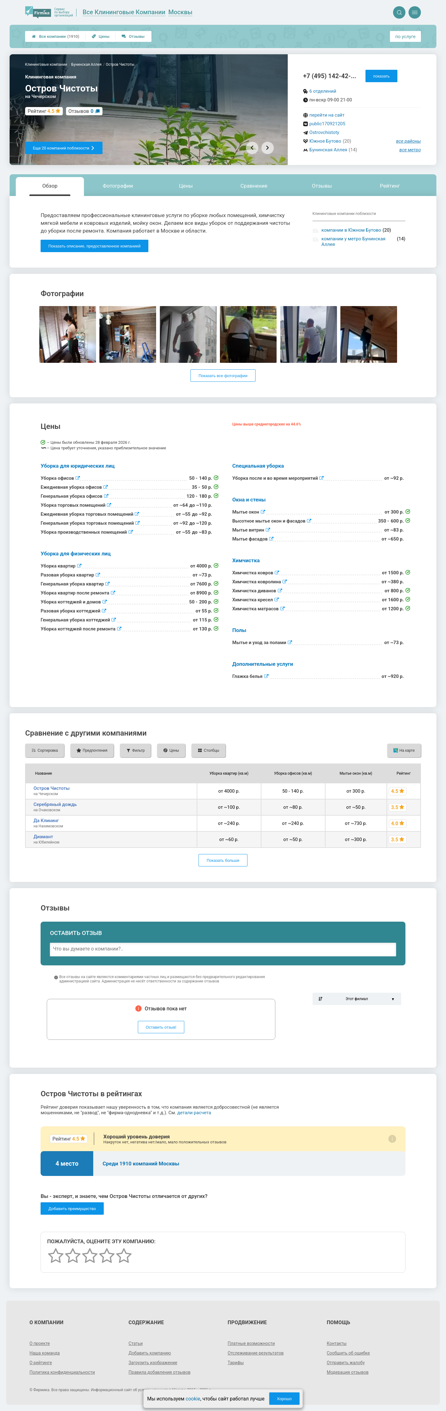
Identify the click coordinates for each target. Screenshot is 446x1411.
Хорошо (284, 1398)
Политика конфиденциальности (62, 1372)
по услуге (405, 36)
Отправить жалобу (346, 1362)
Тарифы (236, 1362)
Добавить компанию (150, 1353)
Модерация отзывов (348, 1372)
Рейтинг (390, 186)
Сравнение (253, 186)
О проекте (39, 1343)
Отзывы (133, 36)
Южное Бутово (325, 141)
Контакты (337, 1343)
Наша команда (44, 1353)
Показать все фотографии (223, 375)
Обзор (50, 186)
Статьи (136, 1343)
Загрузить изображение (153, 1362)
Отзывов (81, 111)
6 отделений (322, 91)
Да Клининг (46, 820)
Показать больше (223, 860)
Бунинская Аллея (328, 150)
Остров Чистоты (51, 788)
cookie (193, 1399)
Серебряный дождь (55, 804)
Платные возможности (251, 1343)
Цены (101, 36)
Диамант (43, 836)
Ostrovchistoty (324, 132)
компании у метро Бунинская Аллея (353, 241)
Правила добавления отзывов (159, 1372)
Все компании (55, 36)
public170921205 (327, 124)
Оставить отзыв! (161, 1027)
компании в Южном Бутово (351, 230)
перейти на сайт (327, 115)
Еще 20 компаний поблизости (64, 148)
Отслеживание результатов (256, 1353)
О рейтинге (40, 1362)
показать (381, 76)
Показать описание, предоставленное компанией (94, 246)
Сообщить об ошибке (348, 1353)
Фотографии (118, 186)
